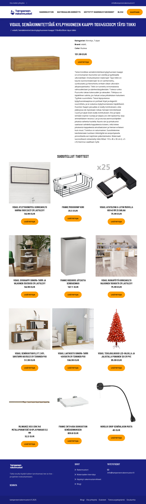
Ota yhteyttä (91, 500)
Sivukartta (131, 500)
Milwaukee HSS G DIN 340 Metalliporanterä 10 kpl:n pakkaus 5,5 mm (30, 429)
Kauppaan (134, 12)
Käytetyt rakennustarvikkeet (99, 12)
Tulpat (97, 40)
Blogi (120, 12)
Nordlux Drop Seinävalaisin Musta (116, 426)
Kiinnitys (89, 40)
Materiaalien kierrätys (69, 12)
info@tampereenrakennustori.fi (123, 3)
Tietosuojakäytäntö (116, 500)
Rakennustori (46, 12)
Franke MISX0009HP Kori (73, 207)
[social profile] (27, 3)
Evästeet (102, 500)
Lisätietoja (83, 62)
